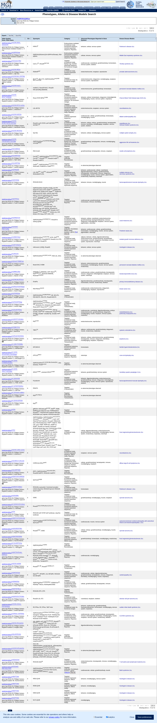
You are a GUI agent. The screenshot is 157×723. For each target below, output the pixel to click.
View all (67, 234)
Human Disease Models (126, 38)
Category (67, 38)
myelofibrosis (123, 123)
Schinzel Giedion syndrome (127, 125)
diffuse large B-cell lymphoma (128, 463)
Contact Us (82, 10)
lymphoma (122, 339)
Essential (98, 717)
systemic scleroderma (125, 330)
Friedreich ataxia (124, 231)
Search (3, 10)
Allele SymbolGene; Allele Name (8, 39)
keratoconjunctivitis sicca (126, 274)
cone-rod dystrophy (125, 355)
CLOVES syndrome (125, 616)
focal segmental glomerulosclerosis (129, 432)
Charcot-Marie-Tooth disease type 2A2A (131, 98)
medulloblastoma (124, 312)
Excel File (17, 35)
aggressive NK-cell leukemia (127, 142)
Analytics (110, 717)
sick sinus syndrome (125, 174)
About (2, 7)
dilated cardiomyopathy (126, 116)
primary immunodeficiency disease (129, 282)
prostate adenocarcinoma (127, 72)
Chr (28, 38)
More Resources (25, 10)
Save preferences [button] (145, 717)
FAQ (10, 7)
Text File (10, 35)
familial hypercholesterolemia (128, 347)
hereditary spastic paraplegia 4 (128, 372)
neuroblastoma (123, 108)
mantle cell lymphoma (125, 151)
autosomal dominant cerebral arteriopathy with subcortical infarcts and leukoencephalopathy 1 (136, 521)
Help (6, 7)
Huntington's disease (125, 247)
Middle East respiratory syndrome (129, 55)
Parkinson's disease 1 (125, 489)
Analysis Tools (68, 10)
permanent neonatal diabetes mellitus (130, 89)
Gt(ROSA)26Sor (23, 19)
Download (13, 10)
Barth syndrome (124, 670)
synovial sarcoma (124, 498)
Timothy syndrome (124, 64)
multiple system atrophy (126, 133)
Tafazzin (67, 672)
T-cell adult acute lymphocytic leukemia (131, 662)
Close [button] (132, 717)
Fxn (76, 232)
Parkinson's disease (125, 46)
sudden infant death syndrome (128, 607)
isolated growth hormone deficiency (129, 239)
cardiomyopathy (124, 575)
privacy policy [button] (54, 717)
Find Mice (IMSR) (53, 10)
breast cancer (123, 289)
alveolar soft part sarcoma (127, 598)
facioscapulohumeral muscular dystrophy (131, 182)
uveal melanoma (124, 220)
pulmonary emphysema (126, 313)
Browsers (92, 10)
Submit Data (39, 10)
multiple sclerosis (124, 172)
